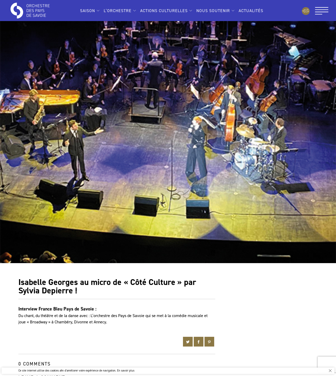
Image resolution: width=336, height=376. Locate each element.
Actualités (251, 10)
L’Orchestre (118, 10)
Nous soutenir (213, 10)
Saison (87, 10)
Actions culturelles (164, 10)
